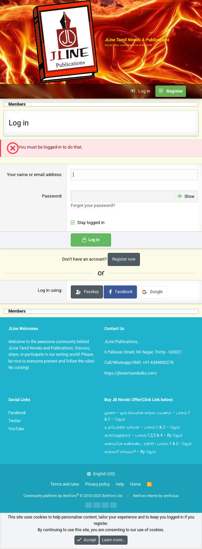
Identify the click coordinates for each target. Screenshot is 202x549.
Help (120, 484)
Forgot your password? (93, 205)
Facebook (17, 412)
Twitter (14, 421)
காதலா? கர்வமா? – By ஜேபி (130, 451)
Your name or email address (34, 174)
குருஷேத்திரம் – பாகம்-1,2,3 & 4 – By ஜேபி (143, 435)
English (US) (101, 474)
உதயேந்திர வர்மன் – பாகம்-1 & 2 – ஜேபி (142, 427)
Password (51, 196)
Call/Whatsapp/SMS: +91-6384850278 (138, 362)
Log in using (49, 290)
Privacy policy (97, 484)
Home (135, 484)
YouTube (16, 429)
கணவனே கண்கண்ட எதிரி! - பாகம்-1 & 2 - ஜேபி (148, 443)
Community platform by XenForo (73, 496)
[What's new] (194, 91)
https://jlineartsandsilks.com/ (130, 373)
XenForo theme (145, 496)
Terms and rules (64, 484)
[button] (8, 91)
